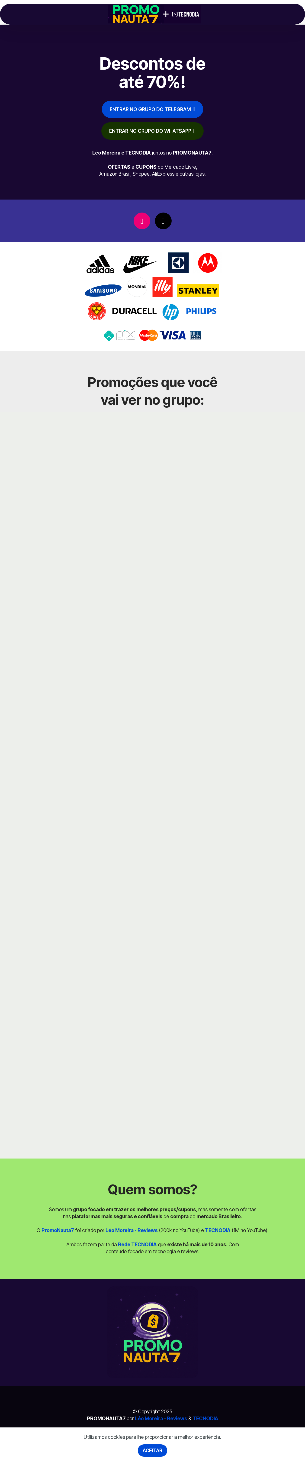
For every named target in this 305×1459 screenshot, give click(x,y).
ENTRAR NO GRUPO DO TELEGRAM (152, 109)
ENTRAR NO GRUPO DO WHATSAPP (152, 131)
